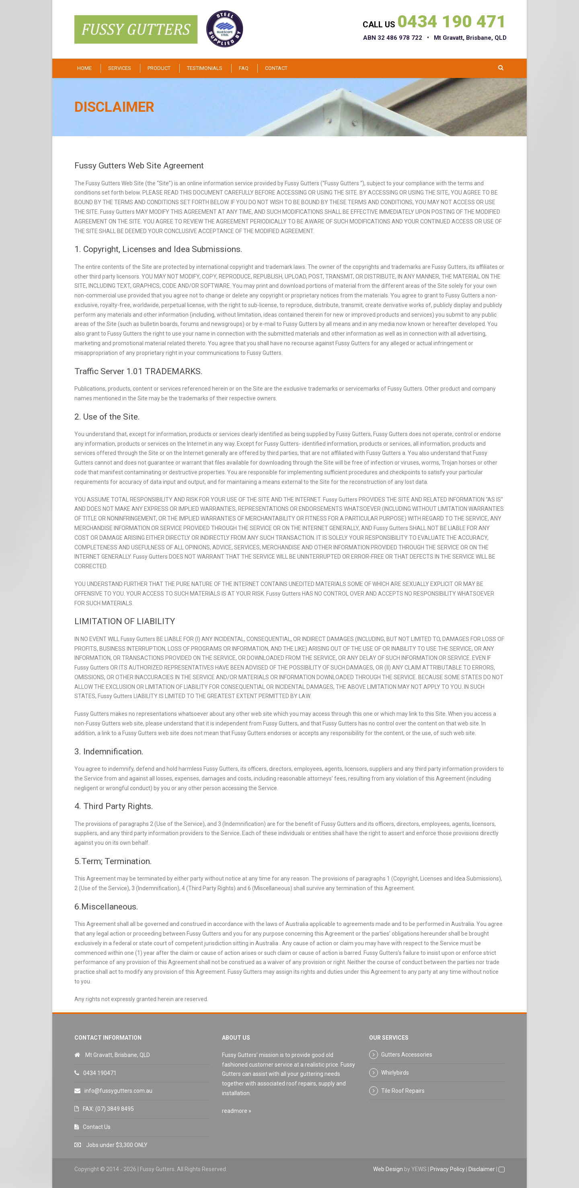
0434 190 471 (452, 21)
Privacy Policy (447, 1169)
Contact (276, 68)
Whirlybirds (395, 1072)
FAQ (243, 68)
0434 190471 (100, 1073)
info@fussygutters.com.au (118, 1091)
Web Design (388, 1169)
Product (159, 68)
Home (84, 68)
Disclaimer (481, 1169)
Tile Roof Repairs (403, 1091)
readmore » (236, 1111)
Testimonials (204, 68)
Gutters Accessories (406, 1054)
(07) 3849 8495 (114, 1109)
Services (119, 68)
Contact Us (97, 1127)
